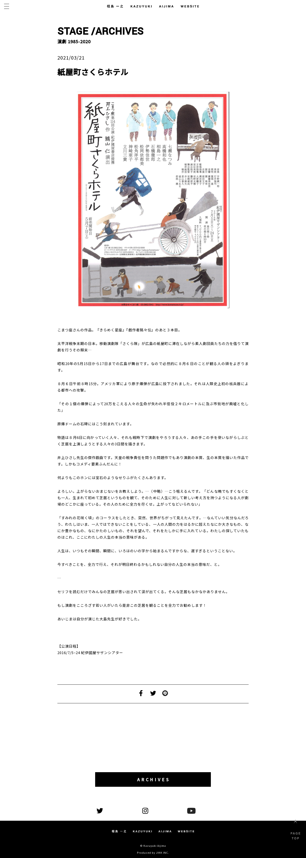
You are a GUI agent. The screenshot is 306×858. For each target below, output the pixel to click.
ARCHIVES (154, 779)
